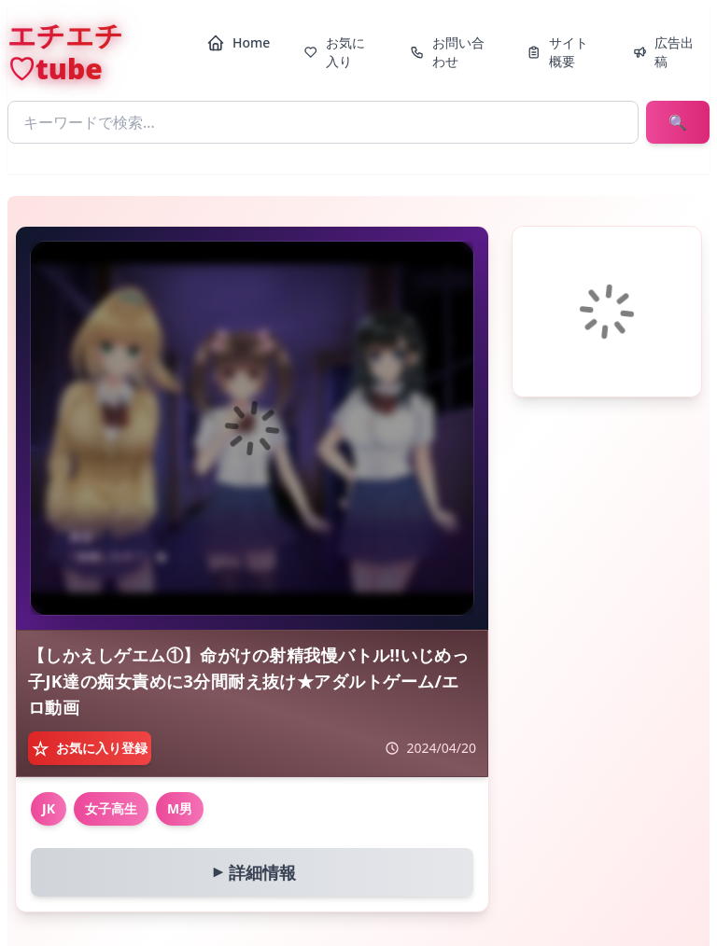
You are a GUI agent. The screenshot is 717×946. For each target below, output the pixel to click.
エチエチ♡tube (65, 52)
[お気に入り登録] (89, 748)
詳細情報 (250, 872)
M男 (179, 808)
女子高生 (111, 808)
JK (48, 808)
